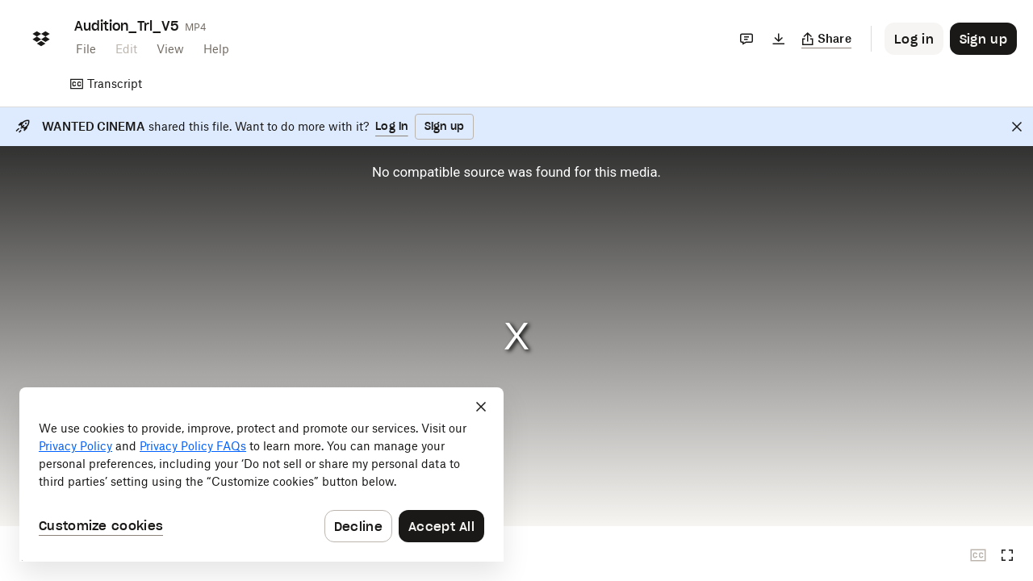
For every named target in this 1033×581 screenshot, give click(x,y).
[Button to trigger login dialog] (914, 39)
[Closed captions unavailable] (978, 555)
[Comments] (746, 39)
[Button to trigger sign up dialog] (983, 39)
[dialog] (261, 474)
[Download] (779, 39)
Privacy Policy (75, 446)
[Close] (1017, 127)
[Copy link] (827, 38)
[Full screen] (1007, 555)
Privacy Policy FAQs (193, 446)
